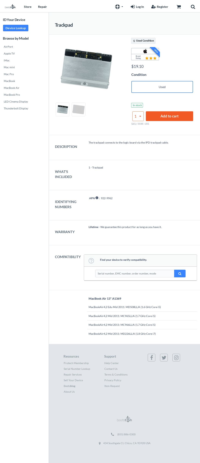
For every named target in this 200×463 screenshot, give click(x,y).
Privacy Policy (112, 380)
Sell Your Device (73, 380)
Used (162, 87)
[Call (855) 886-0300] (124, 434)
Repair (42, 6)
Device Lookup (16, 28)
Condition (138, 75)
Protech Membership (76, 363)
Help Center (111, 363)
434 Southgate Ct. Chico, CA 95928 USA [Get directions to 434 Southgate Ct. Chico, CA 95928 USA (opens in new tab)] (124, 443)
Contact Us (110, 368)
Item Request (112, 386)
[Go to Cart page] (178, 6)
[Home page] (10, 6)
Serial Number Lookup (77, 368)
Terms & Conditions (116, 374)
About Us (69, 391)
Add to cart (169, 116)
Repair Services (73, 374)
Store (28, 6)
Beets (69, 386)
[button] (118, 6)
